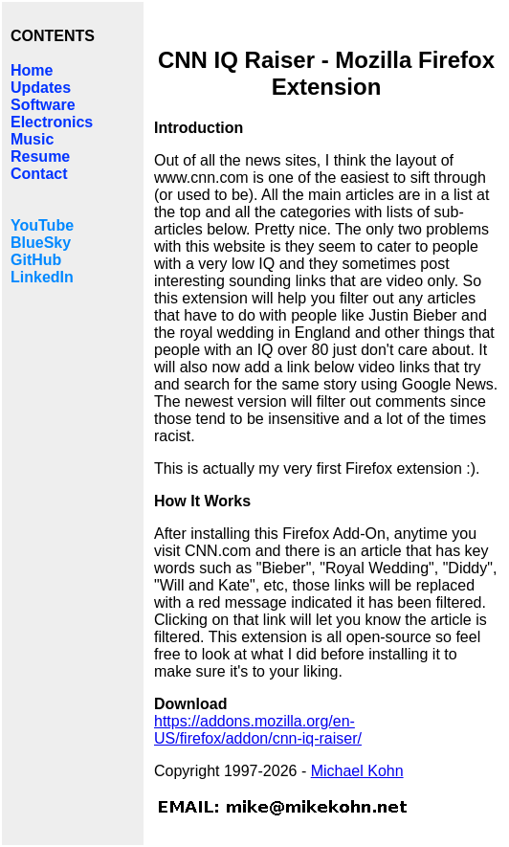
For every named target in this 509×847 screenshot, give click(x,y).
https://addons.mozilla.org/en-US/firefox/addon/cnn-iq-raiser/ (258, 730)
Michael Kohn (357, 771)
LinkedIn (42, 277)
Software (43, 105)
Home (32, 70)
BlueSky (41, 242)
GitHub (36, 260)
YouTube (42, 225)
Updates (41, 87)
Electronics (52, 122)
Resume (40, 156)
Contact (39, 174)
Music (32, 139)
